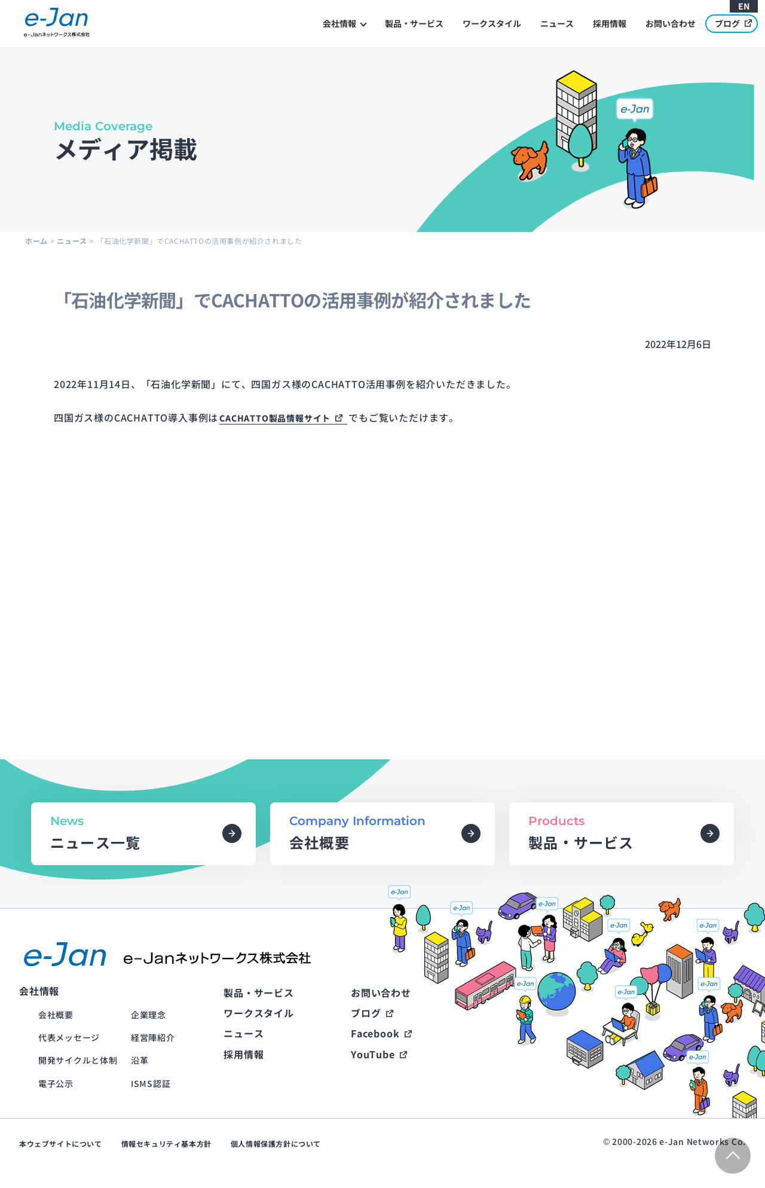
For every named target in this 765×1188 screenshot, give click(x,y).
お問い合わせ (670, 23)
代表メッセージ (69, 1037)
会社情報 (339, 23)
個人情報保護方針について (276, 1143)
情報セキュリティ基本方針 (166, 1143)
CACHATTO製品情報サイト (275, 418)
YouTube (373, 1054)
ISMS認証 (150, 1083)
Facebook (375, 1033)
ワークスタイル (492, 23)
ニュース (557, 23)
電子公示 (56, 1083)
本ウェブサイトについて (60, 1143)
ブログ (733, 23)
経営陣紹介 (153, 1037)
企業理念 (148, 1015)
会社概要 (56, 1015)
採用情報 (609, 23)
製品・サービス (414, 23)
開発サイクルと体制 (77, 1060)
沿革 (139, 1060)
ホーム (36, 241)
